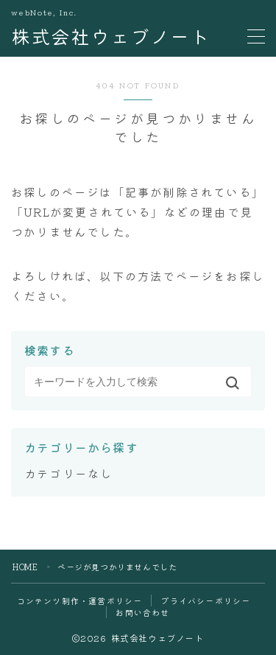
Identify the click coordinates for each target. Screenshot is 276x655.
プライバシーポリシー (205, 600)
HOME (25, 566)
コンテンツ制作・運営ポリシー (80, 600)
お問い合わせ (142, 612)
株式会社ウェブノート (110, 36)
